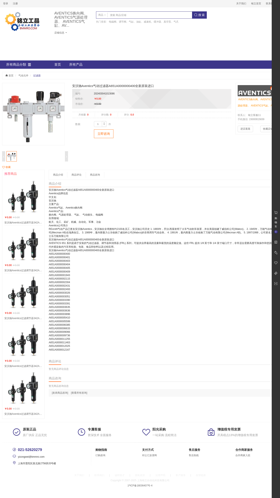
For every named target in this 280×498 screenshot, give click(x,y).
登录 (5, 3)
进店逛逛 (245, 128)
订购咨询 (100, 455)
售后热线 (194, 455)
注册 (15, 3)
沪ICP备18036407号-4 (140, 485)
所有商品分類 (18, 64)
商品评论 (77, 174)
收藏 (6, 167)
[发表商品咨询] (60, 392)
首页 (57, 64)
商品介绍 (58, 174)
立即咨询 (103, 133)
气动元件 (23, 75)
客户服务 (181, 475)
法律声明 (160, 475)
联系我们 (271, 3)
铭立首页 (256, 3)
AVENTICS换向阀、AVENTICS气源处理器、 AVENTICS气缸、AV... (71, 19)
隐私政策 (140, 475)
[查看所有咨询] (79, 392)
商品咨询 (95, 174)
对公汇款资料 (149, 455)
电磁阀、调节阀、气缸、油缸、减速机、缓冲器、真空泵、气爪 (144, 21)
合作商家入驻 (242, 455)
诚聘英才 (120, 475)
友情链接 (201, 475)
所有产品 (76, 64)
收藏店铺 (268, 128)
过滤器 (37, 75)
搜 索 (199, 15)
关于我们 (241, 3)
